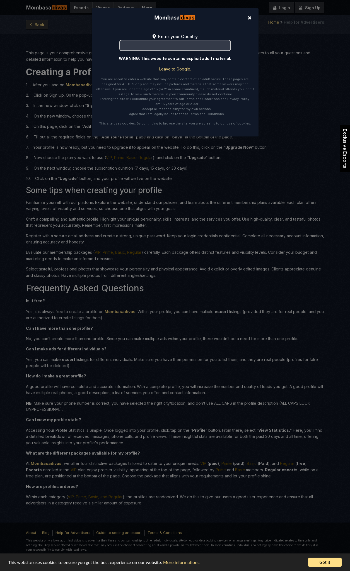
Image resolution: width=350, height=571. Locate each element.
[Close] (249, 17)
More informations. (182, 562)
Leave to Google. (175, 69)
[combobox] (175, 45)
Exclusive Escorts (345, 148)
